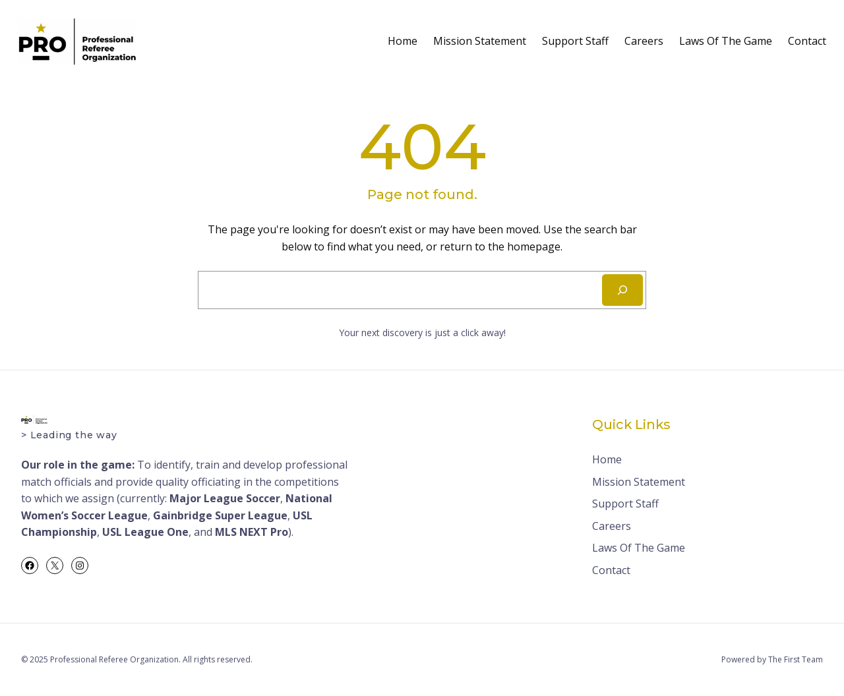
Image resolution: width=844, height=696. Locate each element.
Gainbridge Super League (220, 515)
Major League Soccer (224, 498)
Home (402, 41)
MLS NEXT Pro (251, 532)
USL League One (145, 532)
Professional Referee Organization (114, 659)
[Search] (622, 290)
